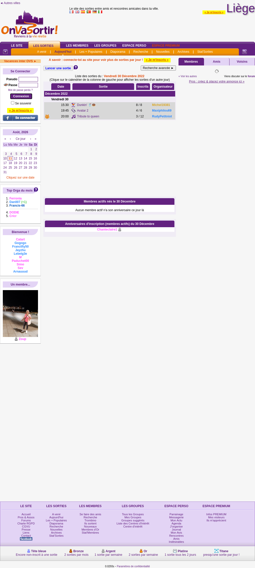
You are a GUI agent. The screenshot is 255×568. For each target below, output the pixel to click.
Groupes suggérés (133, 520)
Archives (183, 51)
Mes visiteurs (216, 517)
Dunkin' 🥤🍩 (86, 105)
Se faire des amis (90, 514)
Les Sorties (43, 46)
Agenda (176, 523)
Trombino (90, 520)
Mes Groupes (132, 517)
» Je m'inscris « (214, 12)
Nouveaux (90, 526)
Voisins (242, 61)
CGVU (26, 526)
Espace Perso (134, 45)
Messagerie (176, 517)
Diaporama (117, 51)
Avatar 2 (82, 110)
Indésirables (176, 541)
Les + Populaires (91, 51)
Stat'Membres (90, 532)
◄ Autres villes (10, 3)
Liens (26, 532)
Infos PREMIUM (216, 514)
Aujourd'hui (62, 51)
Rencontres (176, 535)
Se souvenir (23, 103)
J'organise (176, 526)
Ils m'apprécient (216, 520)
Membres (191, 61)
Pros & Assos (26, 517)
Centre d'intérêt (133, 526)
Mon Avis (176, 532)
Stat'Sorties (205, 51)
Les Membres (77, 45)
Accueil (25, 514)
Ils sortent (90, 523)
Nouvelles (163, 51)
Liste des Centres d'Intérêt (133, 523)
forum (251, 76)
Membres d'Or (90, 529)
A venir (41, 51)
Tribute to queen (88, 116)
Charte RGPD (26, 523)
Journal (176, 529)
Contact (26, 535)
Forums (26, 520)
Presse (26, 529)
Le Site (16, 45)
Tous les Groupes (133, 514)
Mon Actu (176, 520)
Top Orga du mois (20, 190)
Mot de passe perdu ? (20, 90)
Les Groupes (105, 45)
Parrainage (176, 514)
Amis (216, 61)
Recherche (140, 51)
